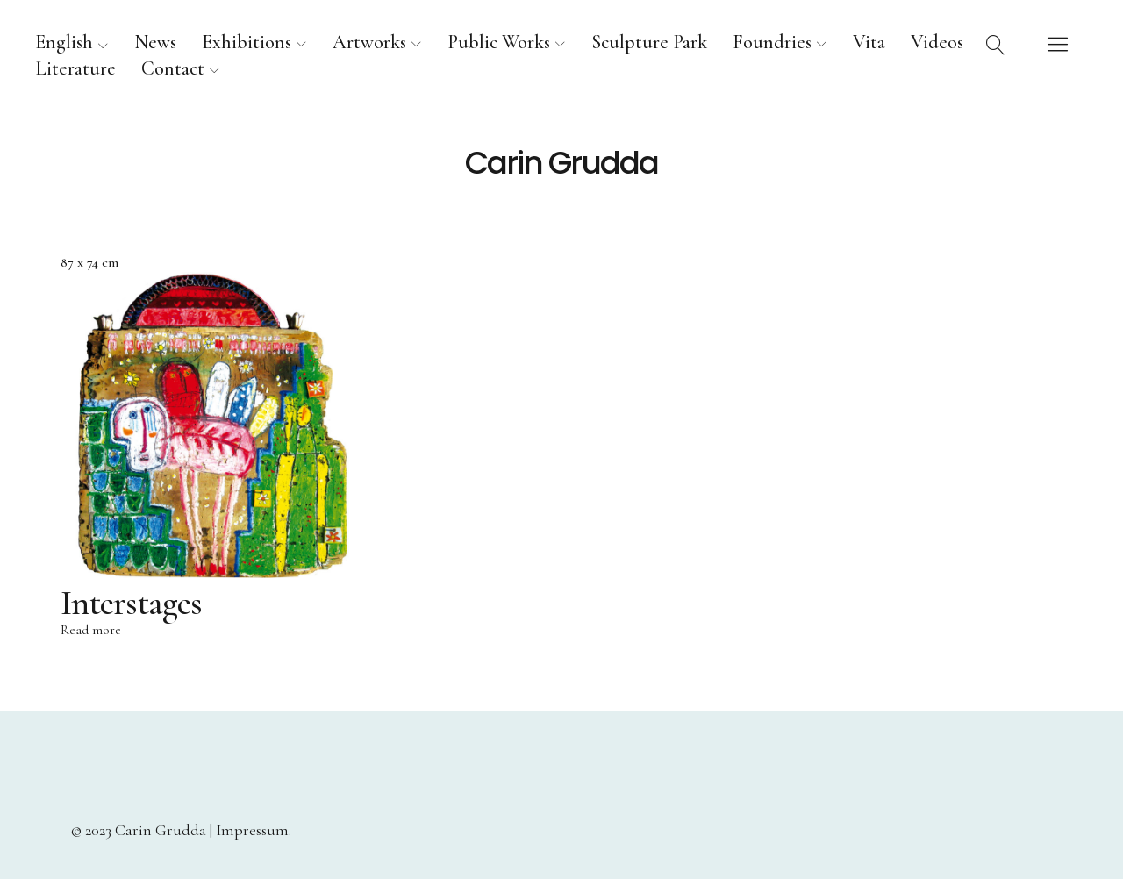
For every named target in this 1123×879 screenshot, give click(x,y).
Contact (172, 68)
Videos (937, 42)
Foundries (772, 42)
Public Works (498, 42)
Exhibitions (246, 42)
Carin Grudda (561, 163)
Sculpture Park (649, 42)
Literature (75, 68)
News (155, 42)
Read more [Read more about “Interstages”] (91, 631)
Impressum (252, 830)
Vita (869, 42)
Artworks (369, 42)
